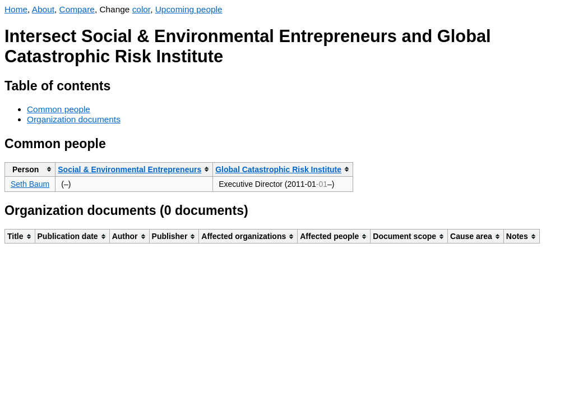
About (43, 9)
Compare (77, 9)
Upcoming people (189, 9)
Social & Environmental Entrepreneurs (129, 169)
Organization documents (74, 119)
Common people (58, 109)
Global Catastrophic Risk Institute (278, 169)
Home (15, 9)
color (141, 9)
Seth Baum (30, 184)
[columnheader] (30, 169)
